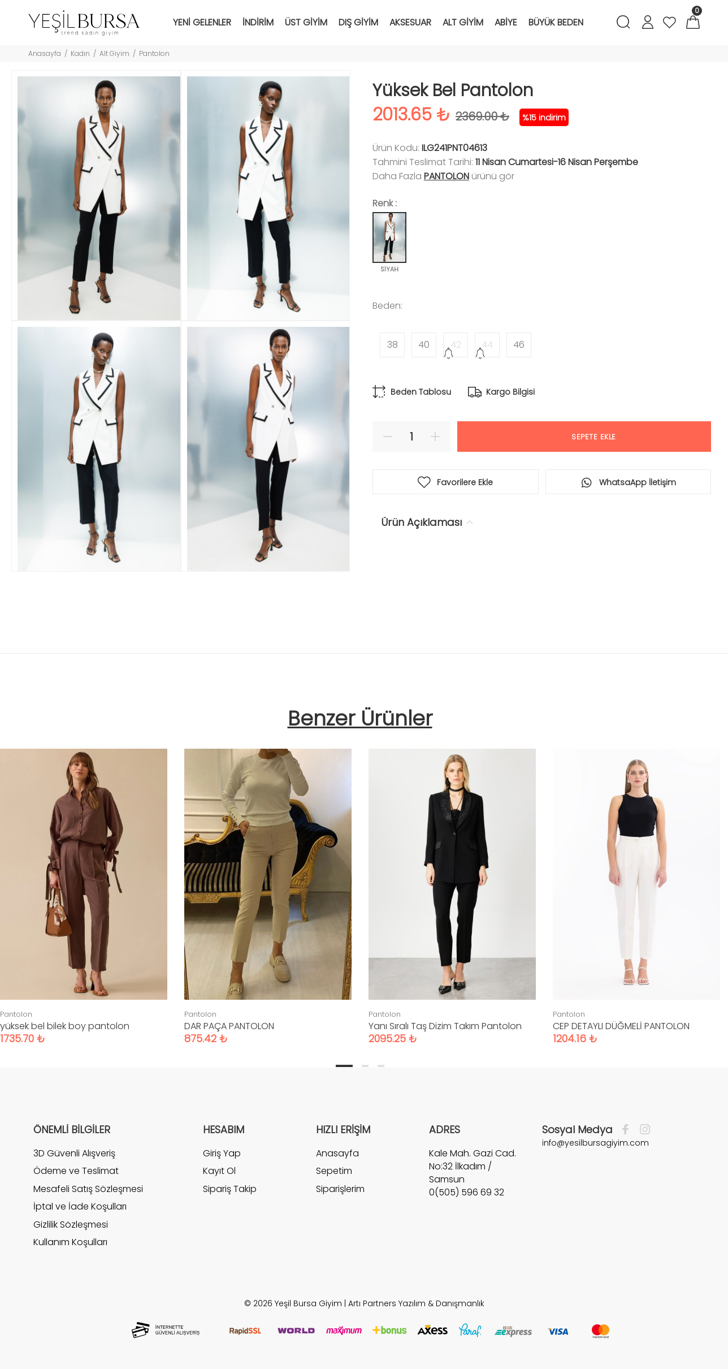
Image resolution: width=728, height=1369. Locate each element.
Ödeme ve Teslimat (76, 1170)
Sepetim (334, 1170)
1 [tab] (344, 1066)
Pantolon (154, 53)
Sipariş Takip (230, 1188)
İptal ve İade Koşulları (80, 1206)
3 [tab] (381, 1066)
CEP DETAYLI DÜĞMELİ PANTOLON (621, 1026)
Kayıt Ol (219, 1170)
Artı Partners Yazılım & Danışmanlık (416, 1303)
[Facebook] (628, 1129)
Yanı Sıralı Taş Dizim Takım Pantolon (445, 1026)
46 (519, 344)
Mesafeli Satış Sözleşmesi (88, 1188)
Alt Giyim (114, 53)
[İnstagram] (642, 1129)
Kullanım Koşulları (70, 1242)
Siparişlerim (340, 1188)
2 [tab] (365, 1066)
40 (424, 344)
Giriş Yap (222, 1153)
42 (455, 344)
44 (487, 344)
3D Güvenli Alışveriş (74, 1153)
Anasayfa (44, 53)
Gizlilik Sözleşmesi (70, 1224)
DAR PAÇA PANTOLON (229, 1026)
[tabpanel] (268, 885)
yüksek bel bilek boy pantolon (64, 1026)
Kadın (80, 53)
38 (392, 344)
